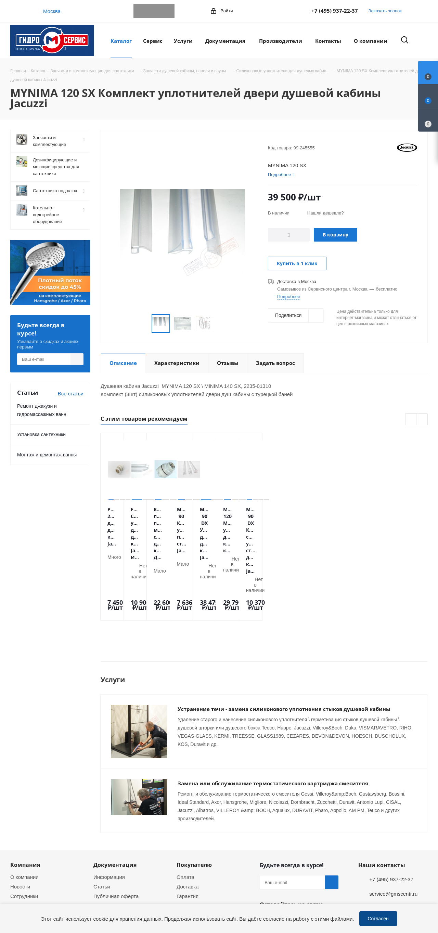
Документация (115, 804)
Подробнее (288, 296)
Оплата (185, 816)
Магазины (22, 854)
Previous (411, 420)
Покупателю (194, 804)
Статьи (101, 825)
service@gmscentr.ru (393, 833)
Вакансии (21, 845)
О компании (24, 816)
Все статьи (70, 393)
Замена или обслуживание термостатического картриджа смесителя (273, 722)
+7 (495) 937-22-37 (334, 10)
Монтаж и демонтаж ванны (47, 454)
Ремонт (185, 854)
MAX (168, 11)
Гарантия (187, 835)
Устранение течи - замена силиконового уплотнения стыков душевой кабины (284, 658)
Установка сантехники (41, 434)
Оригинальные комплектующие (196, 876)
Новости (20, 825)
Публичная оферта (116, 835)
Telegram (140, 11)
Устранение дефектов (203, 864)
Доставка (187, 825)
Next (422, 420)
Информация (109, 816)
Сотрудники (24, 835)
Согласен (378, 918)
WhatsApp (154, 11)
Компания (25, 804)
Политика (21, 864)
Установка (189, 845)
